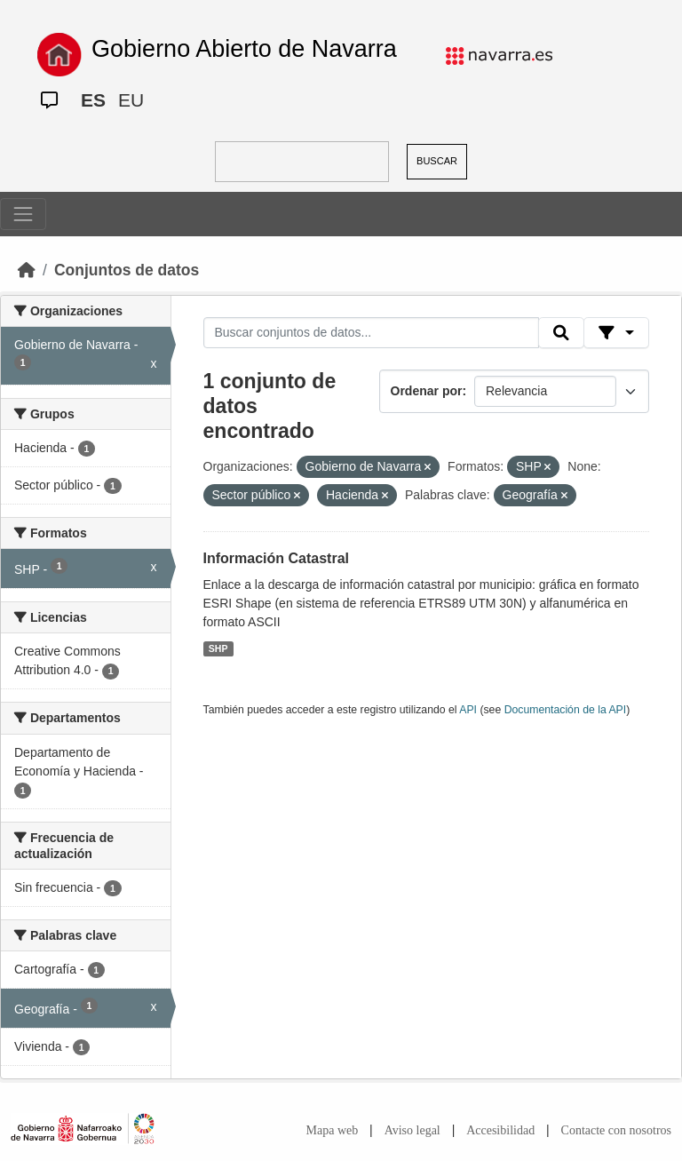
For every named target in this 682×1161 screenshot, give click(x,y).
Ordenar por (427, 391)
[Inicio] (27, 270)
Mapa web (332, 1130)
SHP (218, 648)
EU (131, 100)
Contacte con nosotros (616, 1130)
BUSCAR (436, 160)
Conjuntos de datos (126, 270)
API (468, 710)
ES (93, 100)
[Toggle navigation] (23, 214)
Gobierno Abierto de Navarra (244, 49)
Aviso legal (412, 1130)
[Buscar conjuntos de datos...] (371, 333)
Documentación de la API (565, 710)
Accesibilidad (500, 1130)
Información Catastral (276, 558)
